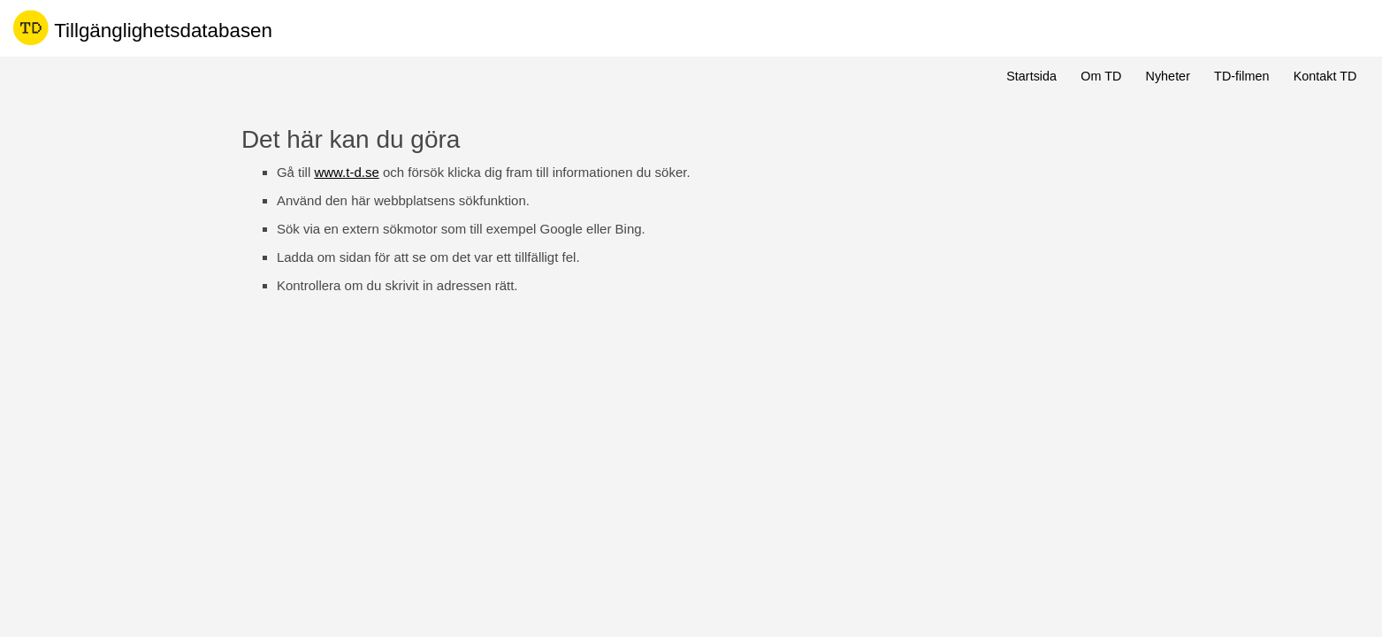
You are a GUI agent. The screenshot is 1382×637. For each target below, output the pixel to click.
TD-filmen (1241, 76)
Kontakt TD (1325, 76)
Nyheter (1168, 76)
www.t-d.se (346, 172)
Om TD (1100, 76)
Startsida (1031, 76)
